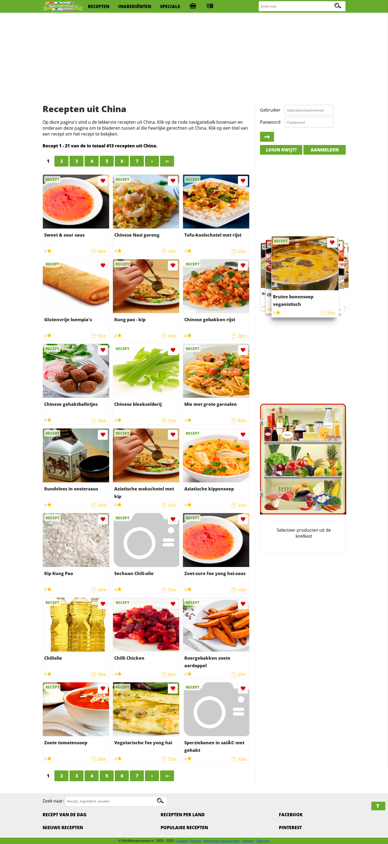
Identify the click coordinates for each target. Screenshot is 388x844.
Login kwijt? (281, 150)
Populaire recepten (184, 828)
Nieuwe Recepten (63, 828)
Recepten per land (183, 815)
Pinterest (290, 828)
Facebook (291, 815)
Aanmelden (325, 150)
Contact (182, 840)
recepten (98, 6)
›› (167, 161)
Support (248, 840)
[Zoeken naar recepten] (302, 6)
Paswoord (270, 122)
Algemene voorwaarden (221, 840)
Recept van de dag (64, 815)
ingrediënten (134, 6)
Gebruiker (270, 110)
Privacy (195, 840)
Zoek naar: (53, 801)
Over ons (263, 840)
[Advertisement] (194, 56)
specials (170, 6)
